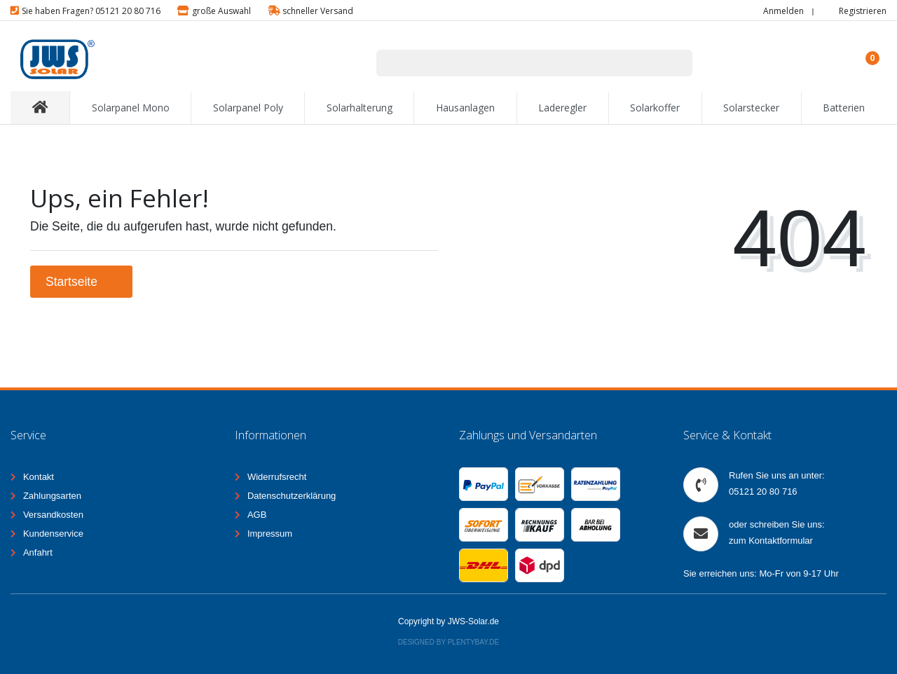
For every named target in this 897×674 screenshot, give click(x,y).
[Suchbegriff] (516, 63)
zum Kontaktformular (771, 540)
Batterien (844, 107)
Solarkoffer (655, 107)
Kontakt (38, 477)
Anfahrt (38, 552)
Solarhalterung (359, 107)
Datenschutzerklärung (291, 495)
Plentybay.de (474, 642)
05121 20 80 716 (763, 491)
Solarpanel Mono (131, 107)
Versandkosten (53, 514)
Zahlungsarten (52, 495)
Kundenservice (53, 533)
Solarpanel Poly (248, 107)
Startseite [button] (81, 282)
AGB (256, 514)
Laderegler (562, 107)
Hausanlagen (465, 107)
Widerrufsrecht (277, 477)
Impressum (269, 533)
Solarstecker (751, 107)
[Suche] (674, 63)
